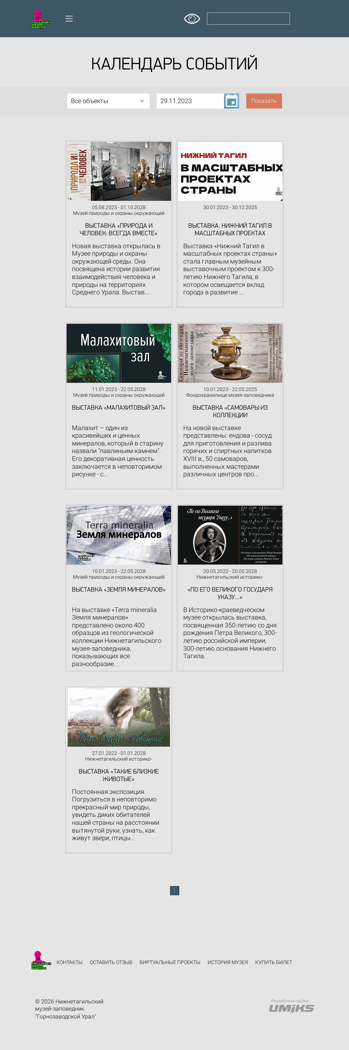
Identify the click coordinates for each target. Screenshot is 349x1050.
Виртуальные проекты (170, 962)
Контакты (70, 962)
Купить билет (273, 962)
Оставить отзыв (111, 962)
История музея (228, 962)
